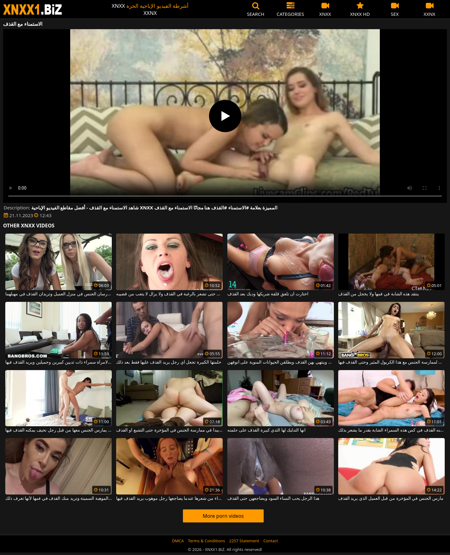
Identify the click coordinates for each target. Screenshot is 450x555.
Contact (270, 541)
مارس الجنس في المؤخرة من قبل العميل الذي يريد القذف (390, 498)
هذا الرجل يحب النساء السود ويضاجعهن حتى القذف (273, 498)
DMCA (178, 541)
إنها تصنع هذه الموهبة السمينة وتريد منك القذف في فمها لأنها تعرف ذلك (58, 498)
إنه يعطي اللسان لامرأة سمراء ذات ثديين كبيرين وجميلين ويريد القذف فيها (58, 362)
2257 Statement (244, 541)
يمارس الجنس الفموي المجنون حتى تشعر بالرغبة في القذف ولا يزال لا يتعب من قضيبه (169, 294)
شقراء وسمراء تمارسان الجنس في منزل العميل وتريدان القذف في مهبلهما (58, 294)
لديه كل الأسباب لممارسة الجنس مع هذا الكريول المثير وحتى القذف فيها (391, 362)
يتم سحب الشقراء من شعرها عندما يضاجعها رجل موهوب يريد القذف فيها (169, 498)
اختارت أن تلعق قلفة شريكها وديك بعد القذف (267, 294)
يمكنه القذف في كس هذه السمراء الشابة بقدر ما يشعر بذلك (391, 430)
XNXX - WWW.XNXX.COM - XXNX (32, 9)
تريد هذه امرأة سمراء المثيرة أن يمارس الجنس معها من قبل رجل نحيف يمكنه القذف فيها (58, 430)
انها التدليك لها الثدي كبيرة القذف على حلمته (266, 430)
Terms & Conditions (206, 541)
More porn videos (223, 515)
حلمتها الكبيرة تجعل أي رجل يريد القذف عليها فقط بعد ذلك (168, 362)
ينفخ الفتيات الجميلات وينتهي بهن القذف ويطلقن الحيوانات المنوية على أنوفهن (280, 362)
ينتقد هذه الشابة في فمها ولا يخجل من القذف (378, 294)
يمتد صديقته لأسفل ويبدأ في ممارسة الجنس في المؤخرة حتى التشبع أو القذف (169, 430)
